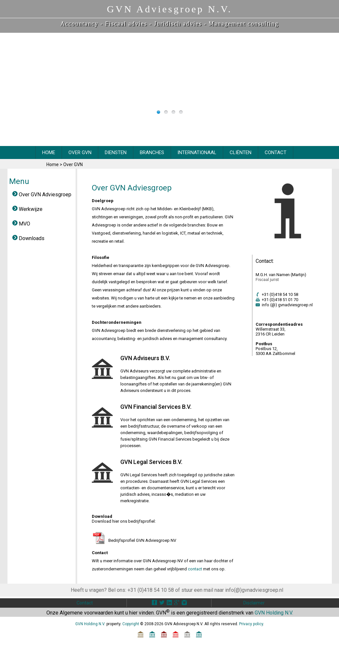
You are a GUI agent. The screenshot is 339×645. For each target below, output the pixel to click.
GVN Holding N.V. (274, 613)
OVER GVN (79, 152)
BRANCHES (152, 152)
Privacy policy (251, 624)
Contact (85, 602)
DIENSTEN (116, 152)
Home (53, 164)
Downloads (28, 238)
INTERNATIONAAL (196, 152)
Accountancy (79, 23)
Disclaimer (254, 602)
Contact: (265, 261)
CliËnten (240, 152)
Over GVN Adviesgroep (41, 194)
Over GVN (73, 164)
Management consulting (243, 23)
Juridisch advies (178, 23)
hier (133, 613)
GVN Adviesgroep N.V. (169, 9)
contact (195, 568)
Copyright (130, 624)
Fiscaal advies (126, 23)
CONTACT (275, 152)
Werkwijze (27, 209)
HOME (48, 152)
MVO (21, 224)
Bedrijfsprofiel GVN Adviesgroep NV (142, 540)
